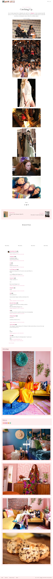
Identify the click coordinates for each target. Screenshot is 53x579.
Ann (10, 263)
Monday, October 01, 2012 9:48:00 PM (16, 340)
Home (2, 577)
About (17, 577)
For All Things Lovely (13, 269)
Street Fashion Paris (13, 251)
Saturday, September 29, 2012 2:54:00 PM (17, 300)
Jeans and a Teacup (13, 303)
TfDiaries (46, 577)
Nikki (11, 335)
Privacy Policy (11, 577)
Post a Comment (11, 343)
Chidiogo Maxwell (13, 316)
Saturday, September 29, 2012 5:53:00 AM (17, 260)
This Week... (7, 245)
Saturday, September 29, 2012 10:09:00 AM (17, 285)
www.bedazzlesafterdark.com (17, 339)
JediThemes (50, 577)
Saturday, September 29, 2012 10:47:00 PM (17, 322)
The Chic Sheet (12, 324)
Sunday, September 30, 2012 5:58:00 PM (17, 333)
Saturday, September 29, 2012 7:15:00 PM (17, 308)
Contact (6, 577)
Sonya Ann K (12, 278)
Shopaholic (12, 287)
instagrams (32, 13)
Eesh (10, 293)
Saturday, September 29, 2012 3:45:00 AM (17, 254)
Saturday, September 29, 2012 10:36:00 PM (17, 313)
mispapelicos (12, 256)
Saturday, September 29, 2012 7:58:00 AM (17, 267)
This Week (20, 245)
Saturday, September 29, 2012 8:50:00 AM (17, 275)
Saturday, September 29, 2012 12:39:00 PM (17, 291)
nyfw (23, 7)
